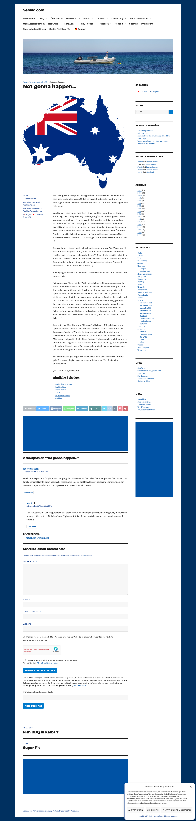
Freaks (140, 256)
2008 (140, 227)
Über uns (55, 18)
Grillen (140, 263)
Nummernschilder (139, 18)
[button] (191, 786)
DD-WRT (143, 337)
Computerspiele (146, 334)
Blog (42, 18)
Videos (140, 345)
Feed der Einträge (144, 402)
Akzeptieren (135, 810)
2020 (140, 195)
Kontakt (119, 24)
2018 (139, 201)
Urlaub (39, 211)
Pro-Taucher (143, 376)
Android (143, 332)
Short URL (27, 217)
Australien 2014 (146, 311)
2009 (140, 224)
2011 (139, 219)
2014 (139, 211)
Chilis (140, 253)
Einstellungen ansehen (176, 810)
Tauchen (100, 18)
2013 (139, 214)
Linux (142, 340)
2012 (139, 217)
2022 (140, 190)
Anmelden (142, 399)
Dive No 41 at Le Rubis (146, 144)
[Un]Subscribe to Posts (146, 410)
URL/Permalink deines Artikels (38, 692)
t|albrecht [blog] (144, 381)
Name (26, 599)
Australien (27, 208)
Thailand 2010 (145, 321)
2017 (139, 203)
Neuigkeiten (142, 290)
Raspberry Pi (145, 271)
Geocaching (118, 18)
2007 (139, 230)
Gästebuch (150, 172)
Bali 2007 (143, 316)
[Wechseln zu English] (154, 91)
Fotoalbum (71, 18)
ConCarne (142, 368)
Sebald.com (33, 10)
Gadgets (143, 269)
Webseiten (142, 350)
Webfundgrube (143, 347)
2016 (139, 206)
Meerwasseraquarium (34, 24)
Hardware (141, 266)
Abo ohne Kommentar (47, 663)
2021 (139, 193)
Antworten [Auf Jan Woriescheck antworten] (28, 492)
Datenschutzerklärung (162, 816)
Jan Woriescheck (31, 469)
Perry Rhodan (87, 24)
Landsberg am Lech (145, 131)
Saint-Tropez (143, 133)
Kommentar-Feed (145, 404)
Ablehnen (153, 810)
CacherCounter (152, 162)
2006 (140, 232)
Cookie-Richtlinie (146, 816)
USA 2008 (143, 324)
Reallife (26, 205)
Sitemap (133, 24)
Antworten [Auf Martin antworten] (32, 527)
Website (27, 624)
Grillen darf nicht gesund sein (149, 371)
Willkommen (29, 18)
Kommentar (30, 562)
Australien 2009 (146, 305)
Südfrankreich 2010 (147, 319)
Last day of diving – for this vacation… (153, 141)
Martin (25, 195)
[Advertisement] (76, 433)
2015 (139, 209)
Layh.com (141, 373)
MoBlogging (37, 208)
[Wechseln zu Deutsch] (142, 91)
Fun (139, 258)
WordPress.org (143, 407)
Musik (140, 284)
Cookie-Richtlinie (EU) (60, 29)
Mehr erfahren (79, 686)
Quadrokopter (143, 295)
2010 (139, 222)
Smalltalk (141, 326)
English (29, 215)
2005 (140, 235)
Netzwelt (69, 24)
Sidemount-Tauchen (146, 379)
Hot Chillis (53, 24)
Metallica (104, 24)
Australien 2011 (42, 82)
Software (141, 329)
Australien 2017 (146, 313)
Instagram (142, 277)
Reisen (86, 18)
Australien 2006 (146, 303)
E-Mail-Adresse (32, 612)
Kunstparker (142, 279)
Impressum (175, 816)
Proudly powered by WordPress (66, 811)
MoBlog (39, 202)
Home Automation (145, 274)
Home (25, 82)
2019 (139, 198)
